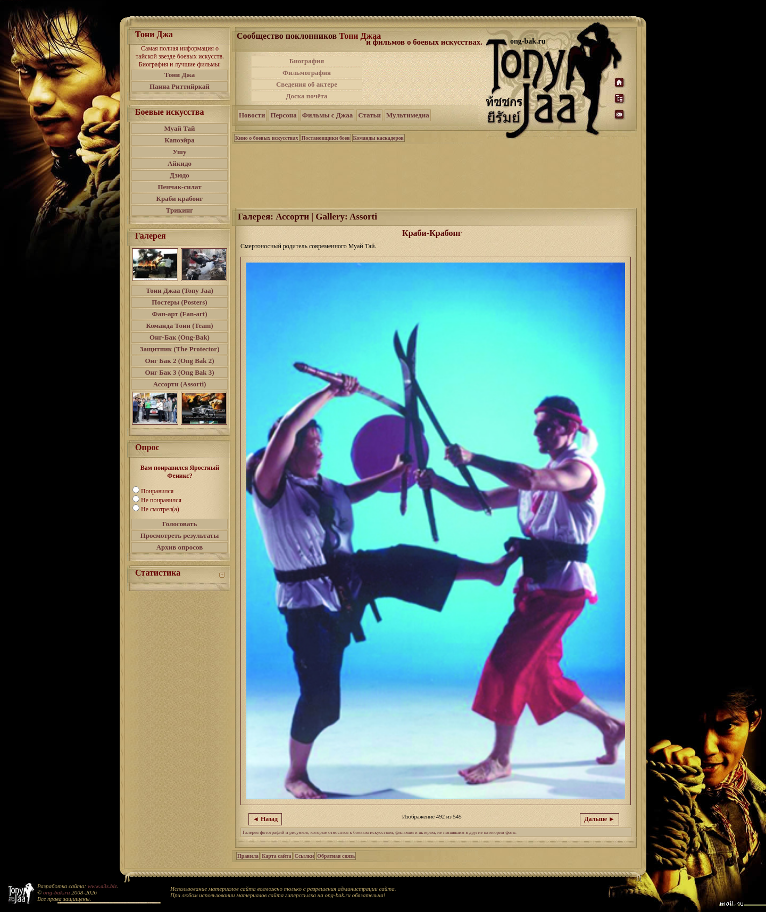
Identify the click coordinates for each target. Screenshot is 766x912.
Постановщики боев (326, 138)
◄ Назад (265, 819)
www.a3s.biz (102, 886)
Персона (283, 115)
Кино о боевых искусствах (266, 138)
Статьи (369, 115)
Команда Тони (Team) (179, 326)
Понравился (157, 491)
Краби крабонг (179, 198)
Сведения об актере (306, 84)
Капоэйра (179, 140)
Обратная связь (336, 856)
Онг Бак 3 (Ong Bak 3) (179, 372)
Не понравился (161, 500)
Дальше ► (599, 819)
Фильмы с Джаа (327, 115)
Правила (248, 856)
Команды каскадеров (378, 138)
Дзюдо (179, 175)
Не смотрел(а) (160, 509)
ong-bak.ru (56, 892)
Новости (252, 115)
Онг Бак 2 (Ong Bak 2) (179, 361)
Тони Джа (179, 75)
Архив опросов (179, 547)
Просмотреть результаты (179, 535)
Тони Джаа (360, 35)
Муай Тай (179, 128)
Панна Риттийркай (179, 86)
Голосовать (179, 524)
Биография (306, 61)
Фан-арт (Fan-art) (179, 314)
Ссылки (304, 856)
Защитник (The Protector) (180, 349)
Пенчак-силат (179, 187)
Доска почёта (306, 96)
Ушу (180, 152)
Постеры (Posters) (179, 302)
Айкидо (180, 163)
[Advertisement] (425, 79)
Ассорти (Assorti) (179, 384)
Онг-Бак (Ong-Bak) (179, 337)
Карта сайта (276, 856)
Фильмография (306, 73)
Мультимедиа (407, 115)
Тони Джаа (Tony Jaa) (179, 290)
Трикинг (179, 210)
